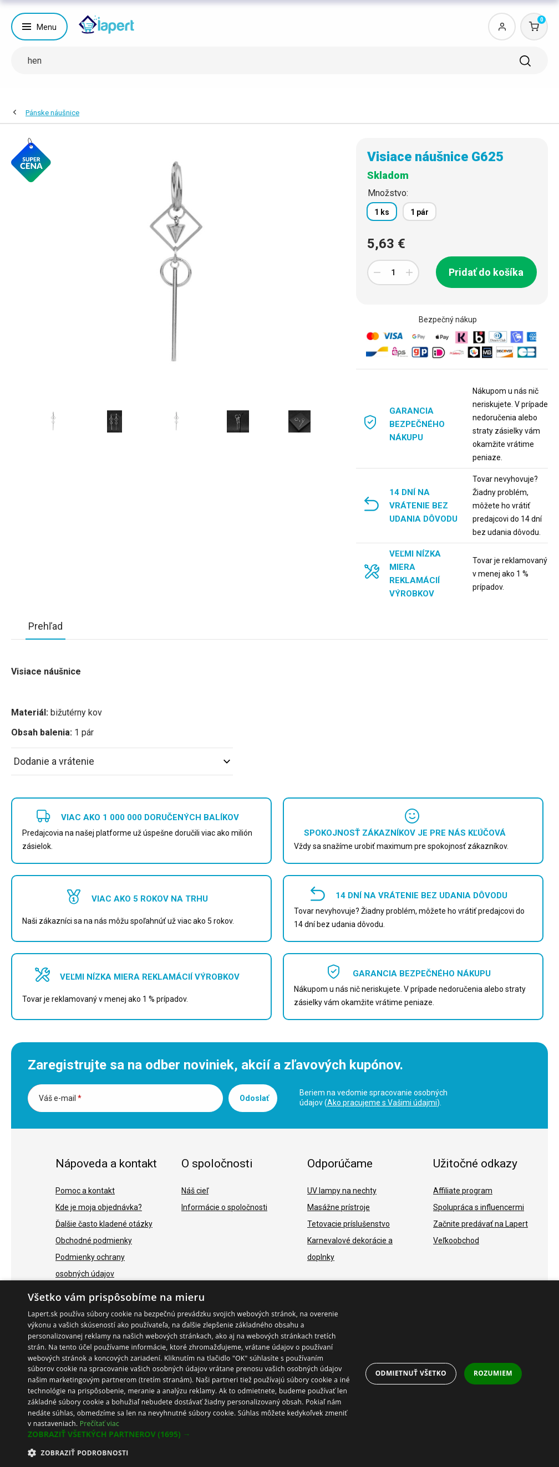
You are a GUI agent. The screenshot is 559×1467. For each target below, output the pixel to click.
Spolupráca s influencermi (478, 1207)
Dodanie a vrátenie (122, 761)
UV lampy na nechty (342, 1190)
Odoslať (254, 1098)
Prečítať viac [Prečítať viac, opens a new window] (99, 1423)
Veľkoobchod (456, 1240)
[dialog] (279, 1373)
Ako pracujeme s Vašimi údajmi (382, 1102)
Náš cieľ (195, 1190)
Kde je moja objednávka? (98, 1207)
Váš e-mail (60, 1098)
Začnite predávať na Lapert (480, 1223)
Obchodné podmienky (93, 1240)
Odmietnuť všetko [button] (410, 1373)
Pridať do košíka (486, 272)
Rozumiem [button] (493, 1373)
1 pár (419, 212)
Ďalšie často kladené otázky (104, 1223)
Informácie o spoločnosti (224, 1207)
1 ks (381, 212)
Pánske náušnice (52, 113)
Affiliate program (462, 1190)
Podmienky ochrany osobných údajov (90, 1265)
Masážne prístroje (338, 1207)
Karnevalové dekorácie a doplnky (350, 1249)
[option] (53, 421)
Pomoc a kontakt (85, 1190)
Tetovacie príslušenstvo (348, 1223)
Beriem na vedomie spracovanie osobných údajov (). (373, 1097)
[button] (190, 1434)
